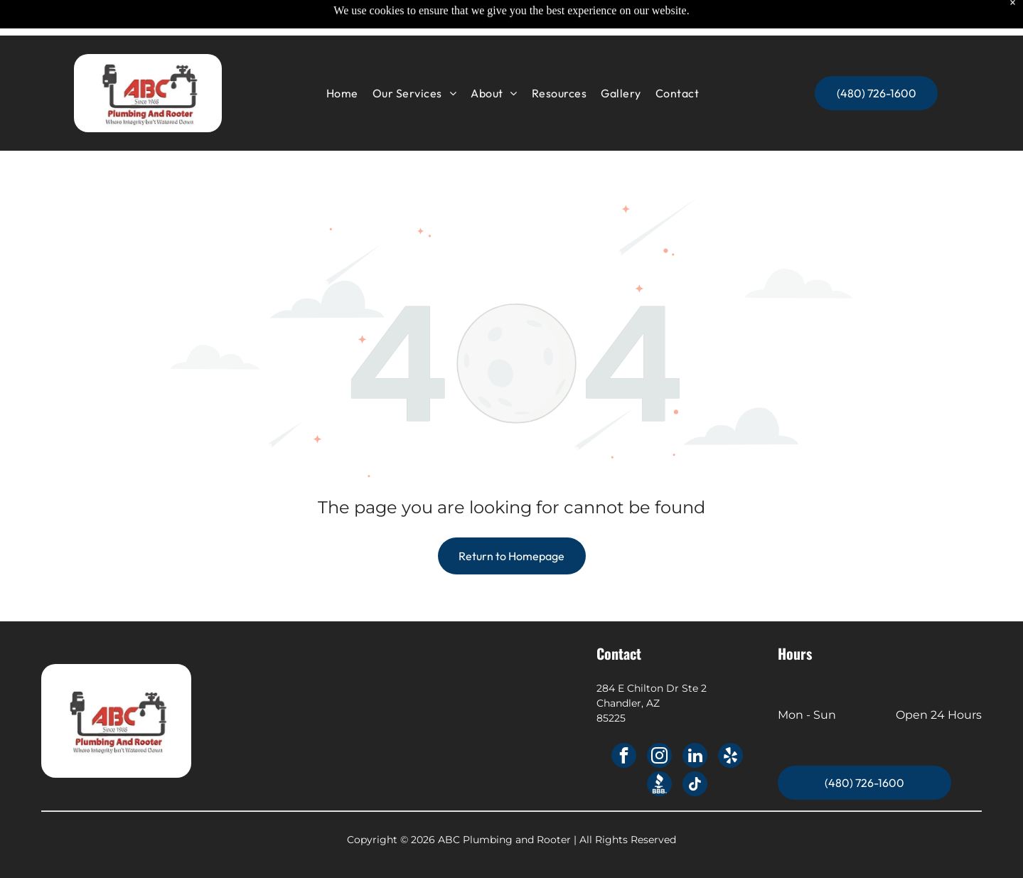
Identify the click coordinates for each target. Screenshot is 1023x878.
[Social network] (659, 785)
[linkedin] (694, 757)
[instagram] (659, 757)
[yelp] (730, 757)
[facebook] (623, 757)
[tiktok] (694, 785)
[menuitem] (342, 59)
